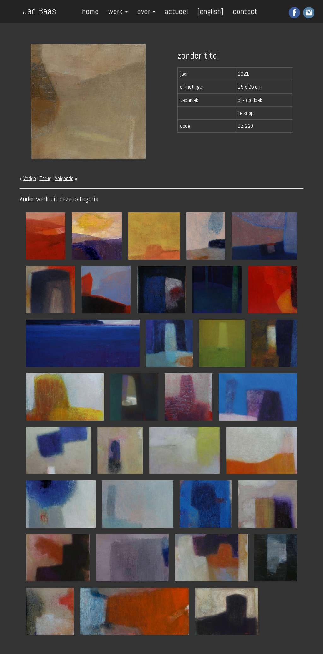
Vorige (29, 178)
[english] (210, 11)
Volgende (64, 178)
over (146, 11)
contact (245, 11)
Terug (45, 178)
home (90, 11)
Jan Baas (39, 10)
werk (118, 11)
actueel (176, 11)
